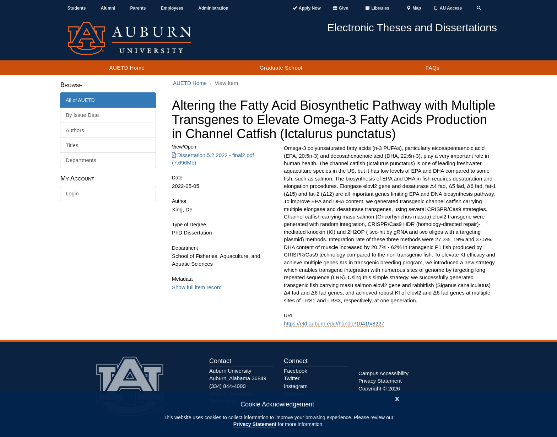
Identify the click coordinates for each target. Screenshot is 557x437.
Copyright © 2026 (379, 388)
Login (72, 193)
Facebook (295, 371)
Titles (72, 145)
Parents (138, 8)
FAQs (433, 68)
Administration (213, 8)
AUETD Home (127, 68)
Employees (172, 8)
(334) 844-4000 (227, 386)
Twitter (291, 378)
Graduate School (281, 68)
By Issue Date (82, 115)
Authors (75, 130)
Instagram (296, 386)
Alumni (108, 8)
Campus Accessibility (383, 373)
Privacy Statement (254, 424)
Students (76, 8)
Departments (81, 160)
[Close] (397, 398)
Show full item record (197, 287)
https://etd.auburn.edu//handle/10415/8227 (334, 323)
